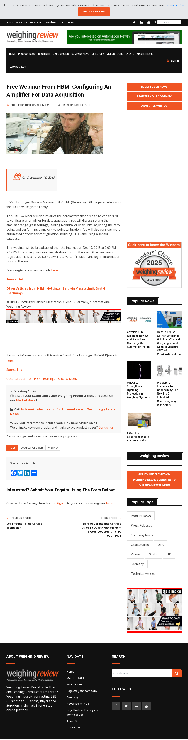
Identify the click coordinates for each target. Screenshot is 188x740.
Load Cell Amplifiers (32, 447)
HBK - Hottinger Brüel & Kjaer (27, 105)
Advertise (21, 22)
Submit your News (154, 87)
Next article (111, 518)
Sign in (173, 61)
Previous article (18, 518)
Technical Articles (143, 574)
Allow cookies (94, 11)
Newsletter (36, 22)
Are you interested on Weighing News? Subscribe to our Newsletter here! (154, 480)
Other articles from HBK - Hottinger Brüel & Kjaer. (41, 379)
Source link (14, 370)
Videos (111, 54)
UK (169, 555)
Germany (137, 564)
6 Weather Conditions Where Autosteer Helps (138, 437)
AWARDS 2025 (18, 67)
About (9, 22)
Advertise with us (78, 704)
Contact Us (74, 728)
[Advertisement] (75, 337)
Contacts (72, 22)
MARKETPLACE (145, 54)
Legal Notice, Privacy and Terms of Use (83, 713)
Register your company (82, 691)
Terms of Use (174, 5)
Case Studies (61, 54)
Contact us (106, 427)
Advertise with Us (154, 106)
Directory (98, 54)
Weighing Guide (55, 22)
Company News (80, 54)
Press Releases (141, 526)
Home (12, 54)
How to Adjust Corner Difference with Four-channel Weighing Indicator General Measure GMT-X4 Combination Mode (169, 343)
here (54, 270)
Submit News (75, 685)
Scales (153, 555)
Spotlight (44, 54)
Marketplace (25, 400)
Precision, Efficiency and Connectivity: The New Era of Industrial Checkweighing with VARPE (167, 394)
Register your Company (154, 96)
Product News (27, 54)
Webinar (53, 447)
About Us (72, 722)
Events (130, 54)
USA (161, 545)
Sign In (61, 503)
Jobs (120, 54)
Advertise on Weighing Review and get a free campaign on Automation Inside (138, 340)
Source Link (15, 279)
